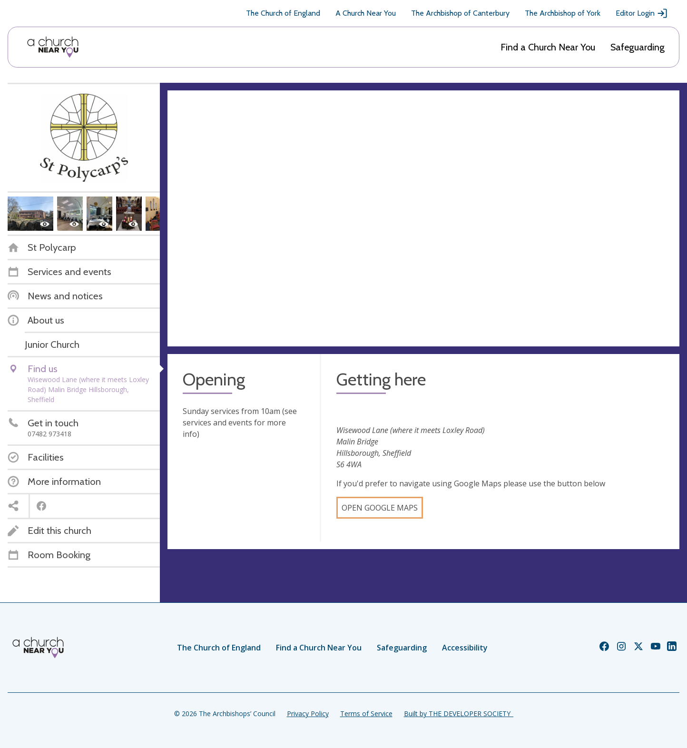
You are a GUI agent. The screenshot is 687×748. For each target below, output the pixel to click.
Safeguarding (637, 47)
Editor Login (642, 13)
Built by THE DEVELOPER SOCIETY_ (458, 713)
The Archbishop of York (562, 13)
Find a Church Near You (548, 47)
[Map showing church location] (423, 218)
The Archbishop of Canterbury (460, 13)
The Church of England (283, 13)
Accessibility (465, 647)
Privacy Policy (308, 713)
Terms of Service (366, 713)
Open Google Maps (380, 507)
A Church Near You (365, 13)
